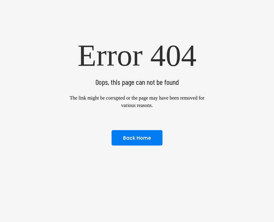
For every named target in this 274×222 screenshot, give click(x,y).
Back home (137, 138)
